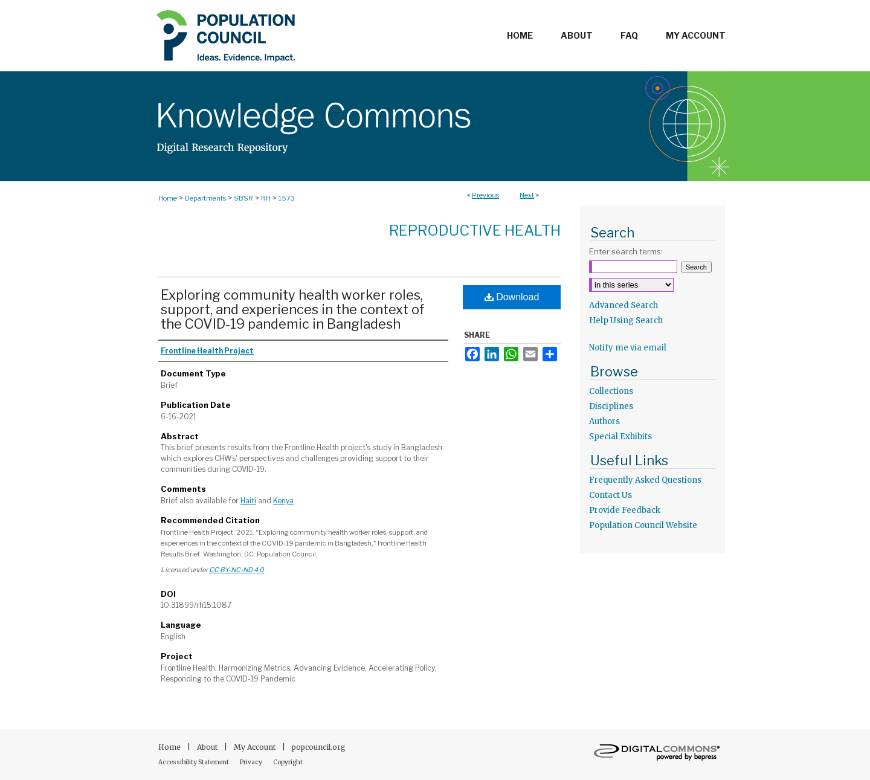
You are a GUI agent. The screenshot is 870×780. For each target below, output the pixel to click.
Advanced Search (623, 305)
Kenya (283, 500)
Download (512, 297)
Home (167, 198)
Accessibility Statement (194, 762)
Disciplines (611, 406)
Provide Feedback (624, 510)
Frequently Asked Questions (645, 480)
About (208, 747)
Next (527, 195)
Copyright (288, 762)
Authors (604, 421)
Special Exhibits (620, 436)
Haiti (248, 500)
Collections (611, 391)
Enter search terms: (626, 251)
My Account (255, 747)
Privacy (251, 762)
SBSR (243, 198)
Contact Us (610, 495)
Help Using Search (626, 320)
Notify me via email (627, 348)
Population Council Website (643, 525)
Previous (485, 195)
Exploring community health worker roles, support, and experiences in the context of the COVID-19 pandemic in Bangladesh (293, 309)
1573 (287, 198)
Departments (205, 198)
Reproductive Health (475, 230)
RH (266, 198)
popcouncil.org (319, 747)
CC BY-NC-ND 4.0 (236, 570)
